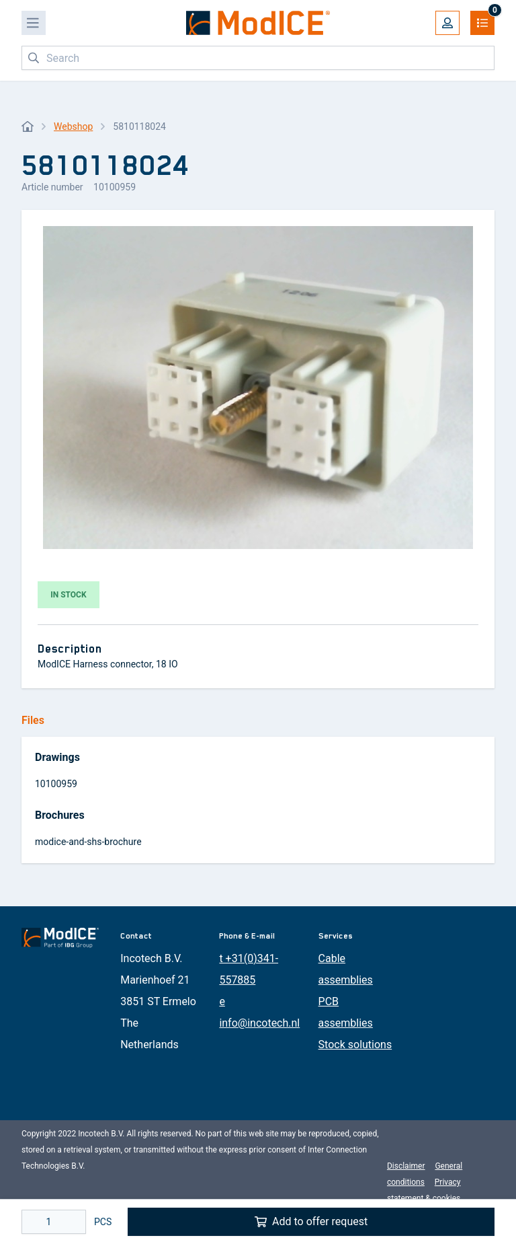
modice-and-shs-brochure (88, 841)
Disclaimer (406, 1166)
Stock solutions (355, 1044)
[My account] (447, 23)
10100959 (56, 783)
